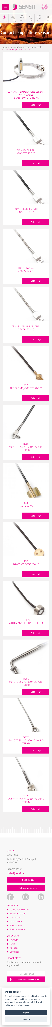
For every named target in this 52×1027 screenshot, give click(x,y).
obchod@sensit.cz (15, 873)
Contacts (14, 940)
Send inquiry (28, 879)
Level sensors (16, 921)
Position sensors (17, 929)
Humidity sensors (18, 913)
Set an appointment (28, 888)
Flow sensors (16, 925)
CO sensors (15, 917)
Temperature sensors (19, 909)
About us (14, 947)
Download (14, 951)
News (12, 943)
